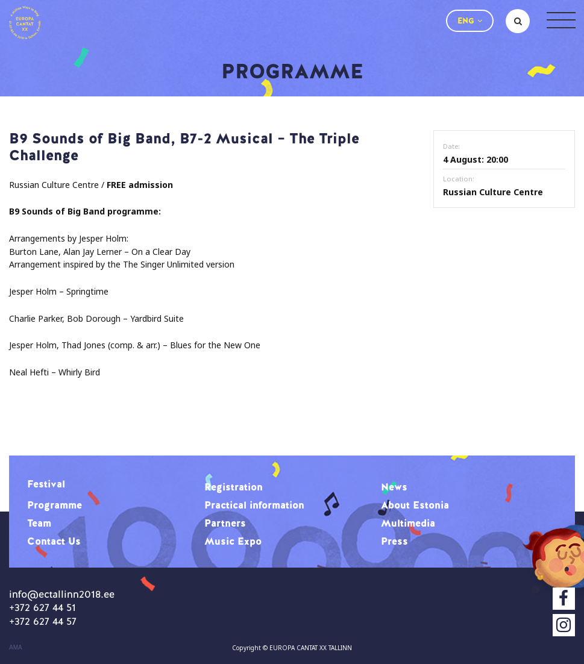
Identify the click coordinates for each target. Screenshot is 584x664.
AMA (15, 648)
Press (394, 541)
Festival (46, 483)
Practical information (254, 505)
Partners (225, 523)
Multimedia (408, 523)
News (394, 486)
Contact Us (54, 541)
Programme (54, 505)
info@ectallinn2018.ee (62, 594)
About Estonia (415, 505)
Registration (233, 486)
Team (39, 523)
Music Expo (233, 541)
